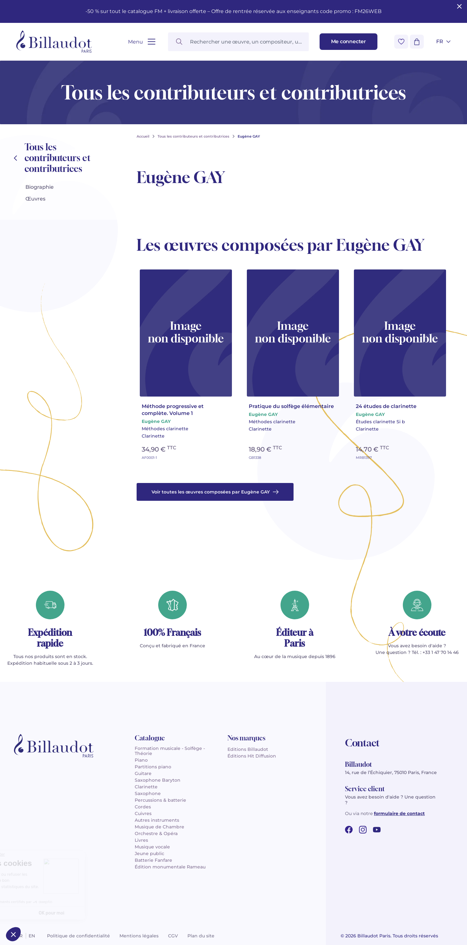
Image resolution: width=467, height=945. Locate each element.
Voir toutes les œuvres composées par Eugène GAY (215, 492)
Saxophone (148, 793)
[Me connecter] (348, 41)
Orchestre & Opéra (156, 833)
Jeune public (149, 853)
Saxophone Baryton (157, 780)
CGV (173, 936)
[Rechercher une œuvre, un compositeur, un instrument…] (238, 41)
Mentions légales (139, 936)
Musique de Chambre (159, 826)
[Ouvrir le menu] (141, 41)
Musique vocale (152, 846)
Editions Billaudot (247, 749)
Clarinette (146, 786)
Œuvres (35, 199)
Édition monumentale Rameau (170, 866)
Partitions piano (153, 766)
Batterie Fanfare (153, 860)
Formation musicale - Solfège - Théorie (170, 751)
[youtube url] (377, 829)
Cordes (143, 806)
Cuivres (143, 813)
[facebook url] (349, 829)
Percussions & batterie (160, 800)
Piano (141, 760)
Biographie (39, 187)
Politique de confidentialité (78, 936)
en (32, 936)
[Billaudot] (54, 42)
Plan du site (200, 936)
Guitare (143, 773)
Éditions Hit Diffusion (251, 755)
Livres (141, 840)
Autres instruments (157, 820)
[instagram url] (363, 829)
